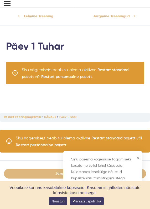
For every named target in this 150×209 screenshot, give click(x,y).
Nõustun (58, 201)
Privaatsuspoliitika (87, 201)
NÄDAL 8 (50, 117)
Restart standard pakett (113, 138)
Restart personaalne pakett (66, 77)
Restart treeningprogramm (22, 117)
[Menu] (7, 3)
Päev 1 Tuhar (67, 117)
